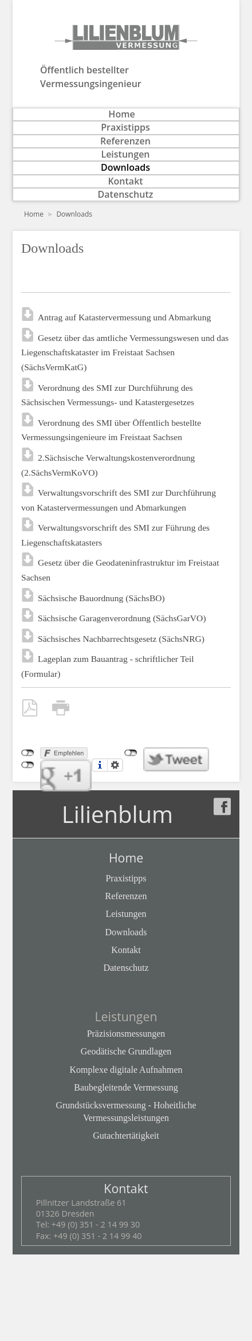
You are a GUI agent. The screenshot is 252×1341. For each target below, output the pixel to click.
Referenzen (125, 141)
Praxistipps (125, 127)
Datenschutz (125, 195)
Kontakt (125, 181)
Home (121, 114)
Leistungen (125, 154)
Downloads (125, 168)
